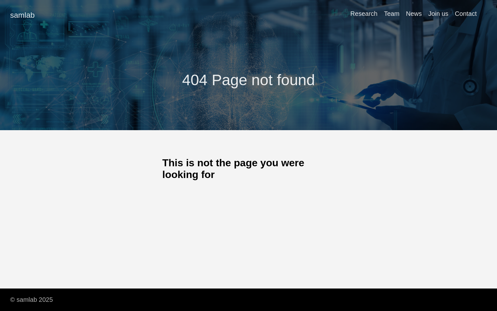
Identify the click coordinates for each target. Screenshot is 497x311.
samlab (22, 15)
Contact (466, 13)
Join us (438, 13)
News (414, 13)
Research (364, 13)
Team (391, 13)
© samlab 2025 (31, 299)
